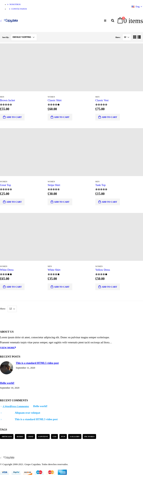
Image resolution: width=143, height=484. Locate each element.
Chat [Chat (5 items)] (30, 436)
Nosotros (14, 4)
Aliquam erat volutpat (27, 412)
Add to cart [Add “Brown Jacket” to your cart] (14, 117)
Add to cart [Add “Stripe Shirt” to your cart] (61, 202)
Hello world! (7, 382)
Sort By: (6, 37)
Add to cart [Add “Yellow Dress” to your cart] (109, 286)
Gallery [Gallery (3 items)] (75, 436)
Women (51, 97)
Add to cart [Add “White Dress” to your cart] (14, 286)
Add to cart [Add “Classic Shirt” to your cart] (61, 117)
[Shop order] (24, 37)
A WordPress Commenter (16, 406)
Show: (118, 37)
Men (2, 97)
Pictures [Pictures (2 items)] (89, 436)
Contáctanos (18, 9)
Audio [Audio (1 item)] (19, 436)
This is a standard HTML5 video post (37, 362)
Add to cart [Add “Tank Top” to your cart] (109, 202)
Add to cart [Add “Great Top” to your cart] (14, 202)
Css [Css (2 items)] (54, 436)
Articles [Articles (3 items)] (7, 436)
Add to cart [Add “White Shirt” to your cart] (61, 286)
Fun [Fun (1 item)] (63, 436)
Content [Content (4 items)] (43, 436)
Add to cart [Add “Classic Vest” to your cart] (109, 117)
